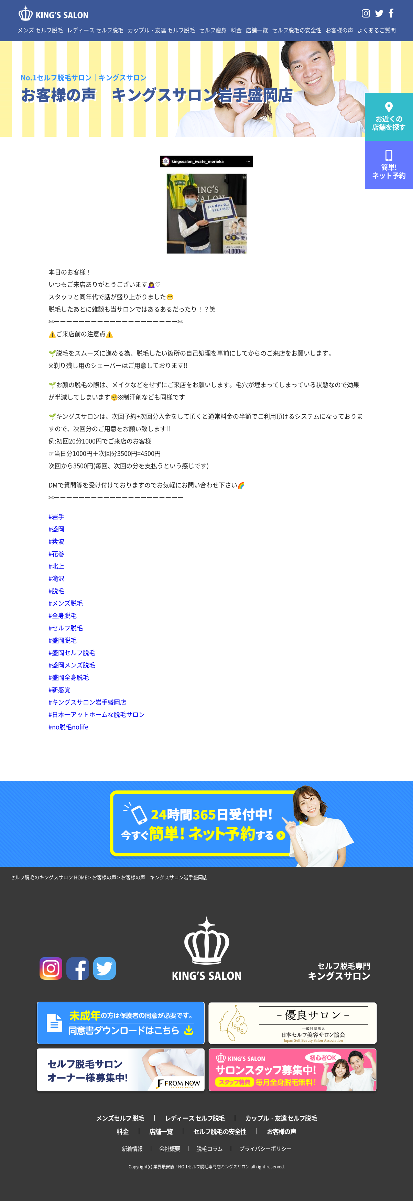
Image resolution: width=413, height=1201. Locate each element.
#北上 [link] (56, 565)
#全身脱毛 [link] (62, 615)
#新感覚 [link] (59, 689)
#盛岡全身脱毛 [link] (68, 677)
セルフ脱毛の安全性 (297, 30)
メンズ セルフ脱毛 (40, 30)
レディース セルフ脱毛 (95, 30)
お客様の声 (339, 30)
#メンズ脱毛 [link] (65, 602)
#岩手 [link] (56, 516)
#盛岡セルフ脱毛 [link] (71, 652)
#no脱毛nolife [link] (68, 726)
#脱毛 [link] (56, 590)
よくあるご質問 (376, 30)
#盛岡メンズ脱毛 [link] (71, 664)
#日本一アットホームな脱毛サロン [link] (96, 714)
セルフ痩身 (213, 30)
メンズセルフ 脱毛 (120, 1117)
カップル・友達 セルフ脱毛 (161, 30)
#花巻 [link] (56, 553)
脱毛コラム (209, 1148)
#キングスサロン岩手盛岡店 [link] (87, 701)
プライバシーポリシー (265, 1148)
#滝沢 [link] (56, 578)
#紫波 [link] (56, 541)
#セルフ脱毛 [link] (65, 627)
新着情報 (132, 1148)
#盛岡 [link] (56, 528)
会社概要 (169, 1148)
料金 (236, 30)
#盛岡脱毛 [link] (62, 640)
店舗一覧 (257, 30)
